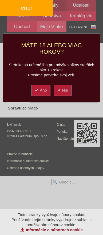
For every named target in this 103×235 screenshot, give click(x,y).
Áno (40, 90)
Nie (62, 90)
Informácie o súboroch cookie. (55, 230)
